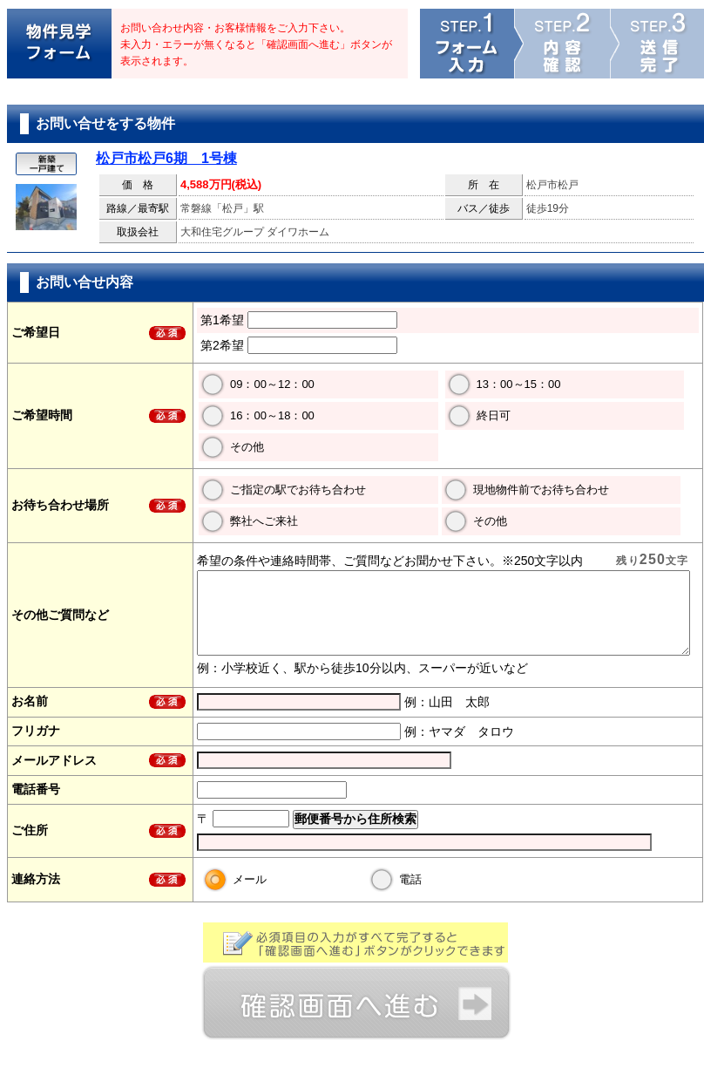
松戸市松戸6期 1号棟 (166, 158)
